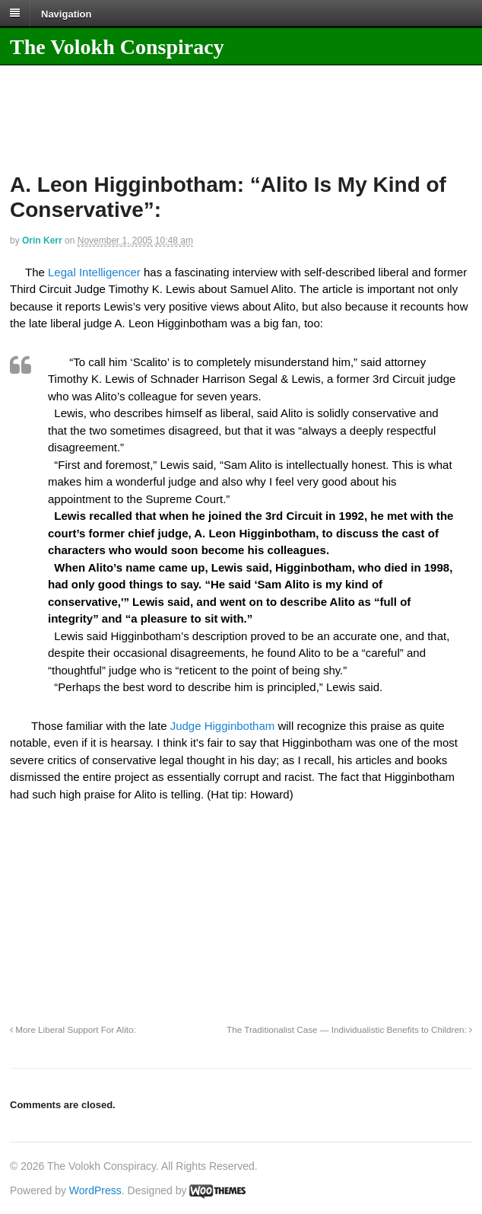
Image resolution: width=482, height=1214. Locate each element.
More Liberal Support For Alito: (73, 1029)
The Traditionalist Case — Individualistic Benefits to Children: (349, 1029)
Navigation (66, 13)
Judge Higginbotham (222, 725)
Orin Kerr (42, 240)
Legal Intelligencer (94, 272)
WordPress (95, 1190)
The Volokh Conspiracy (117, 47)
